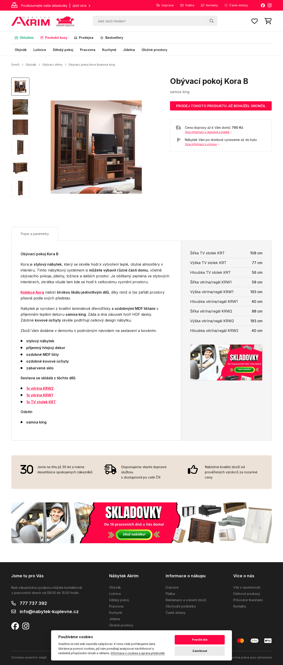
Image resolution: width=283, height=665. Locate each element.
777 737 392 (33, 603)
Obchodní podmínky (181, 606)
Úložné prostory (154, 50)
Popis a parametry (35, 234)
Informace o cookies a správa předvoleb (138, 653)
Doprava (165, 5)
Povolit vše (200, 639)
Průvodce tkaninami (248, 600)
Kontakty (209, 5)
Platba (187, 5)
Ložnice (39, 50)
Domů (15, 64)
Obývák (21, 50)
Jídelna (129, 50)
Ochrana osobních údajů (29, 657)
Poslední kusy (53, 37)
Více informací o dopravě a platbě (208, 132)
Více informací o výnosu (202, 144)
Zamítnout (199, 651)
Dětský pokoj (63, 50)
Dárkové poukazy (246, 594)
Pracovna (87, 50)
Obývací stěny (52, 64)
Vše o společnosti (246, 587)
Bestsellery (111, 37)
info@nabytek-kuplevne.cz (49, 611)
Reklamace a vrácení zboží (186, 600)
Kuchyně (109, 50)
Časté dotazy (236, 5)
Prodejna (83, 37)
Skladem (24, 37)
